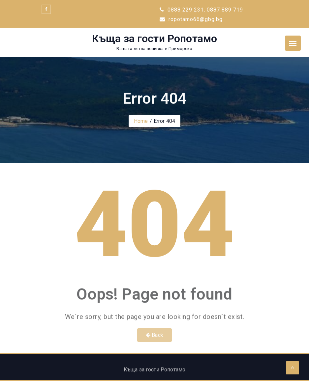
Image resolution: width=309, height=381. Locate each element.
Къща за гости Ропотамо (154, 38)
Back (154, 335)
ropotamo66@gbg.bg (191, 19)
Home (141, 121)
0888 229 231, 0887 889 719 (201, 10)
